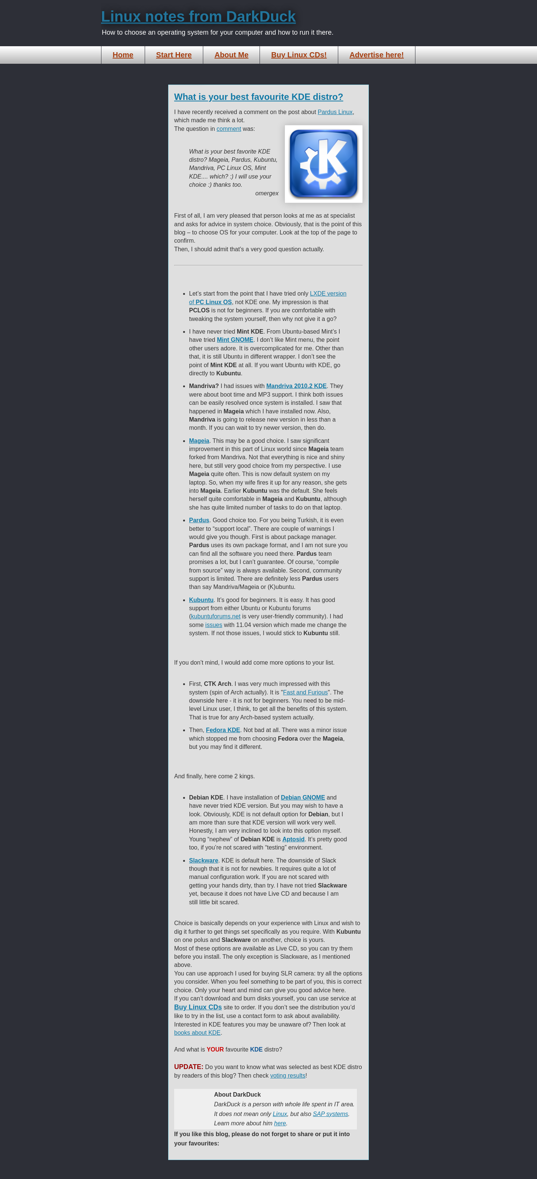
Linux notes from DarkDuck (198, 16)
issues (213, 625)
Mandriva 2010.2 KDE (296, 386)
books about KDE (197, 1033)
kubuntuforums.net (216, 616)
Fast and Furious (305, 692)
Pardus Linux (335, 112)
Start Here (174, 55)
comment (229, 129)
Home (123, 55)
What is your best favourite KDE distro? (258, 97)
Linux (280, 1114)
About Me (231, 55)
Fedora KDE (223, 730)
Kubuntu (201, 600)
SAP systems (330, 1114)
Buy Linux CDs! (299, 55)
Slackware (203, 860)
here (280, 1123)
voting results (287, 1075)
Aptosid (293, 839)
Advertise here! (376, 55)
